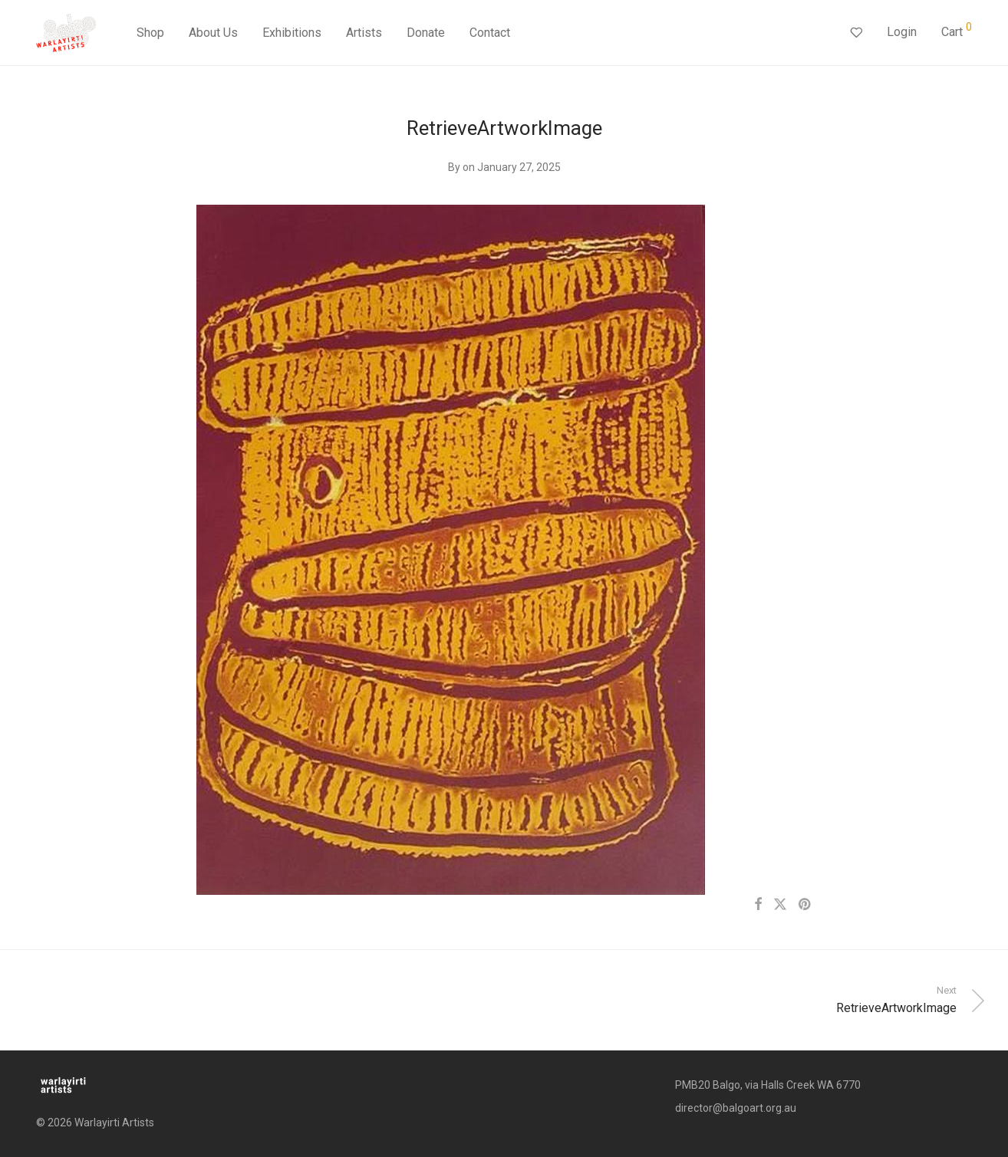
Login (902, 32)
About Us (213, 32)
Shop (150, 32)
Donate (426, 32)
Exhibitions (291, 32)
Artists (364, 32)
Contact (489, 32)
